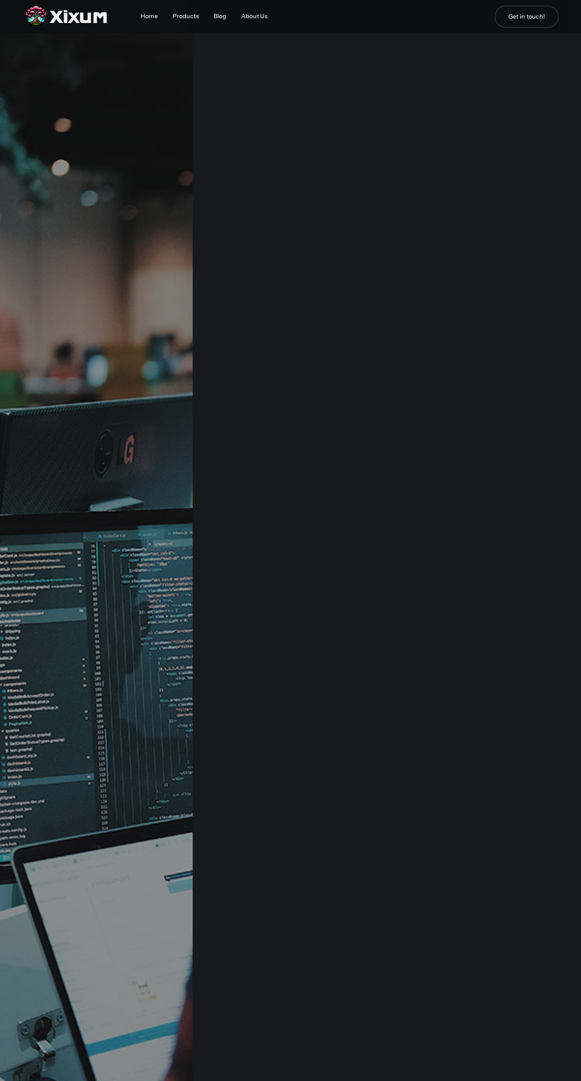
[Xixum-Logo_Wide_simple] (66, 6)
